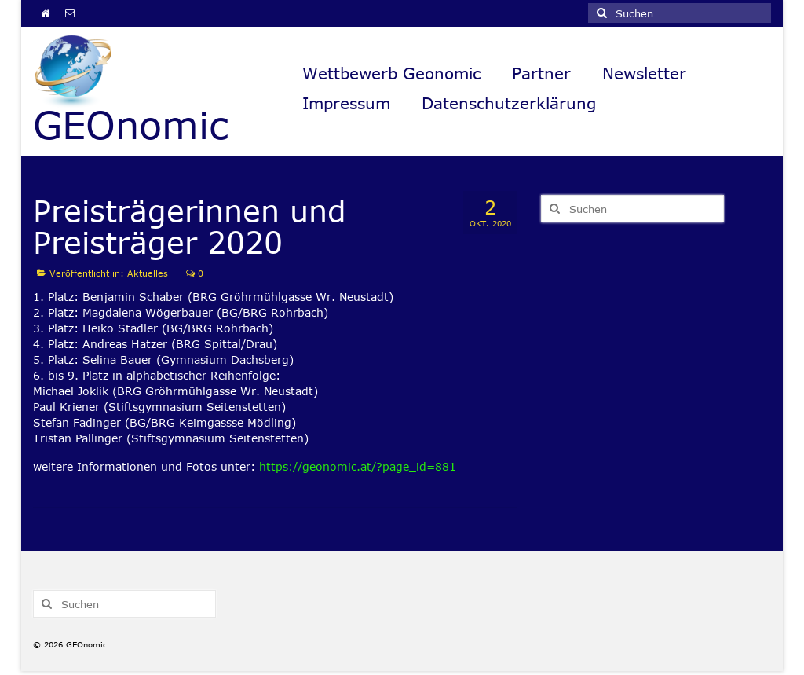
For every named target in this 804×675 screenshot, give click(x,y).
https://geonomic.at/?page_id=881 (357, 466)
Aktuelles (147, 273)
